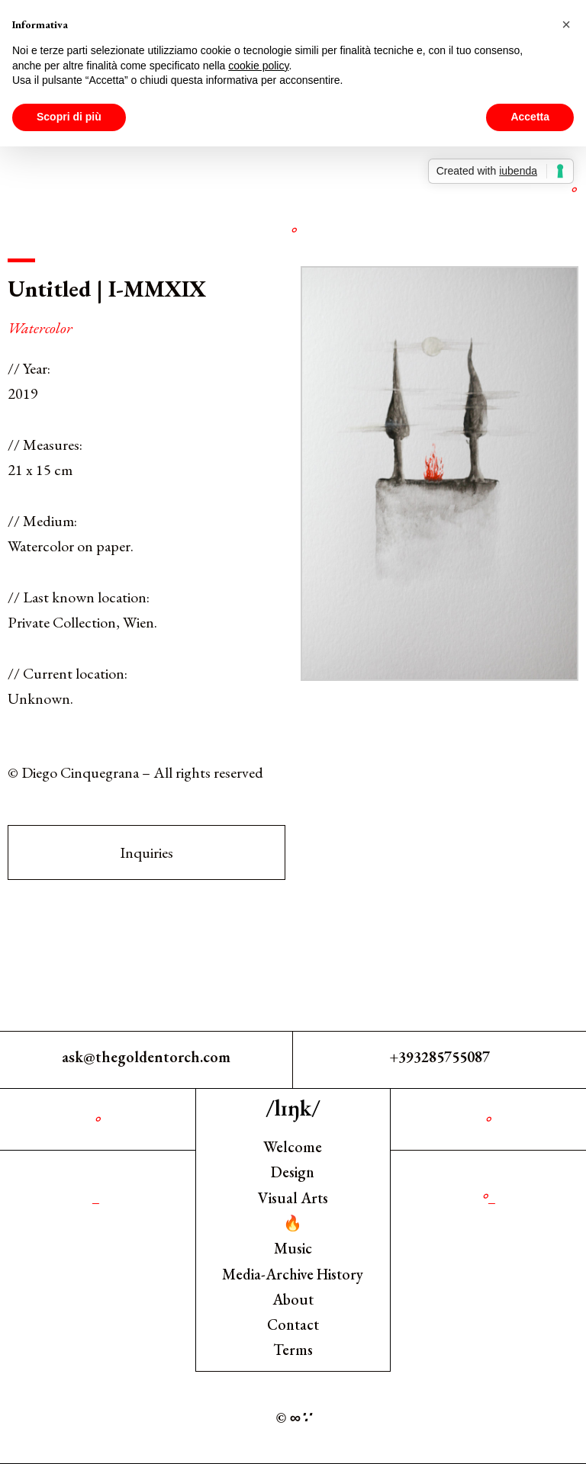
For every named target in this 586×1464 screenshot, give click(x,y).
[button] (566, 24)
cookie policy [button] (258, 65)
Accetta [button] (529, 117)
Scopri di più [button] (69, 117)
